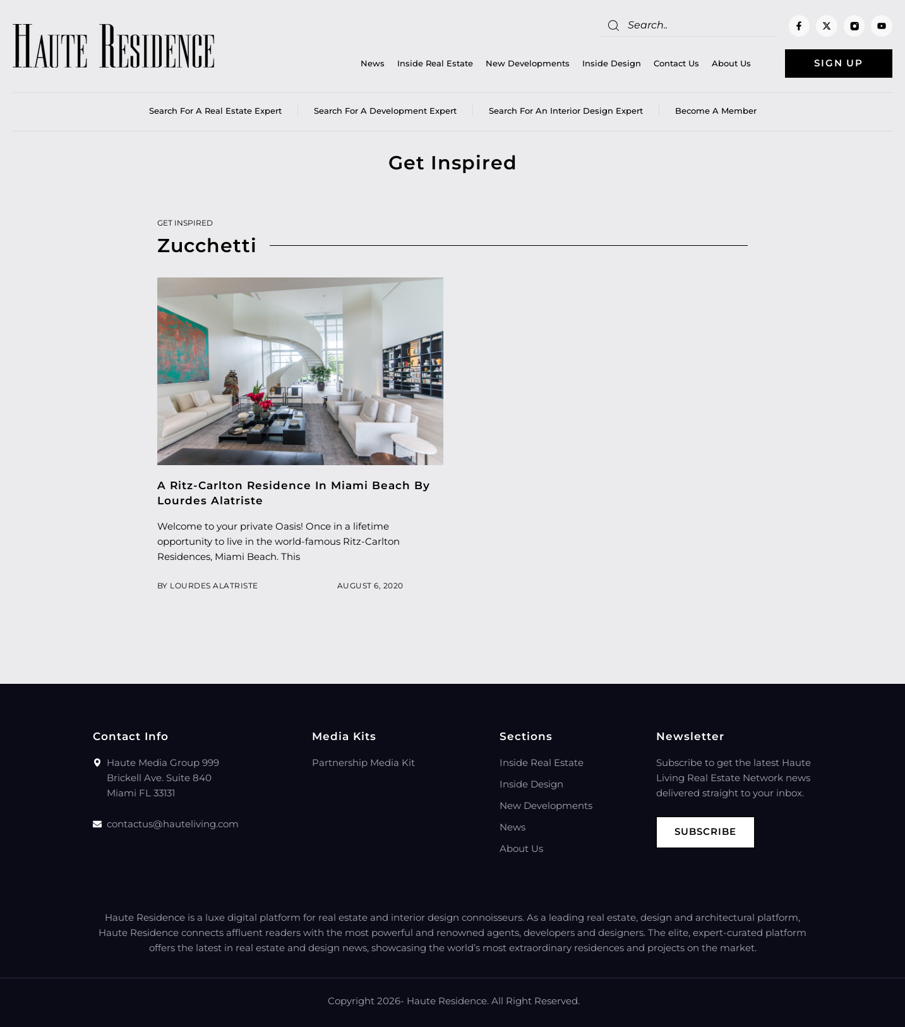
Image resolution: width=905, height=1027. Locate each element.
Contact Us (676, 64)
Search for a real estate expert (215, 111)
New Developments (528, 64)
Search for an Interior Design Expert (566, 111)
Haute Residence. (448, 1001)
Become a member (716, 111)
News (373, 64)
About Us (731, 64)
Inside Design (611, 64)
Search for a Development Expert (385, 111)
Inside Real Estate (435, 64)
